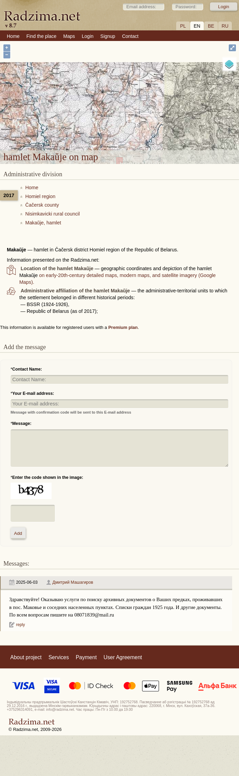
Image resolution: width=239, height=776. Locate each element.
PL (183, 26)
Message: (21, 423)
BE (211, 26)
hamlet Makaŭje (143, 104)
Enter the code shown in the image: (47, 477)
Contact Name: (27, 369)
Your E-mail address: (33, 393)
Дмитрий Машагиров (73, 582)
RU (225, 26)
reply (20, 624)
